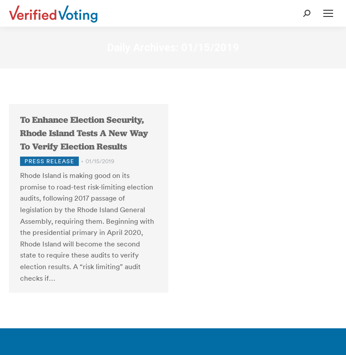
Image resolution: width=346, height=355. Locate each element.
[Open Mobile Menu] (328, 13)
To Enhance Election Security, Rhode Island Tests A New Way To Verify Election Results (84, 133)
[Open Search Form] (306, 13)
